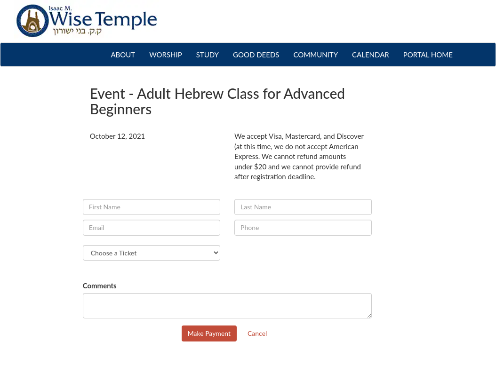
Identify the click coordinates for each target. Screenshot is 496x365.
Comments (100, 285)
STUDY (207, 54)
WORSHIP (165, 54)
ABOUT (126, 54)
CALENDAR (370, 54)
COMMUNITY (315, 54)
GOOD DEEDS (256, 54)
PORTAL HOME (428, 54)
